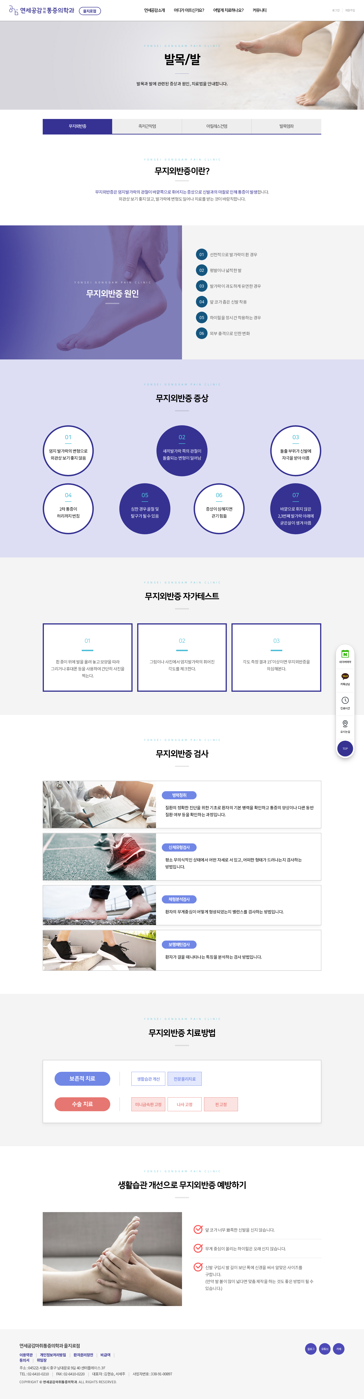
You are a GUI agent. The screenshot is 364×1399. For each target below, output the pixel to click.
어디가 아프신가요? (189, 10)
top (345, 748)
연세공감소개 (154, 10)
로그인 (335, 10)
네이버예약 (345, 657)
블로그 (311, 1349)
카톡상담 (345, 679)
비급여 (105, 1354)
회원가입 (350, 10)
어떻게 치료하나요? (228, 10)
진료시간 (345, 703)
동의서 (24, 1360)
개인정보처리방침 (53, 1354)
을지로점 (89, 11)
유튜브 (324, 1349)
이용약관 (26, 1354)
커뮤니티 (259, 10)
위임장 (41, 1360)
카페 (338, 1349)
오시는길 (345, 726)
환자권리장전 (83, 1354)
